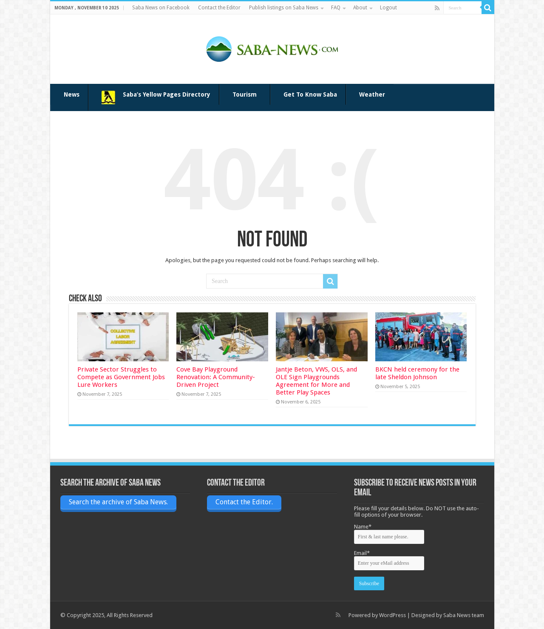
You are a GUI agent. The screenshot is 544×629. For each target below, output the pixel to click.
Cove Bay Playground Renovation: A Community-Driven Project (215, 377)
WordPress (392, 615)
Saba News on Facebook (161, 8)
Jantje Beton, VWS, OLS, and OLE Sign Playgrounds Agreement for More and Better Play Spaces (316, 381)
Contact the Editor (219, 8)
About (360, 8)
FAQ (335, 8)
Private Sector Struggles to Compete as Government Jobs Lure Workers (121, 377)
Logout (388, 8)
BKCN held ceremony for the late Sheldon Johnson (417, 373)
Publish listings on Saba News (283, 8)
